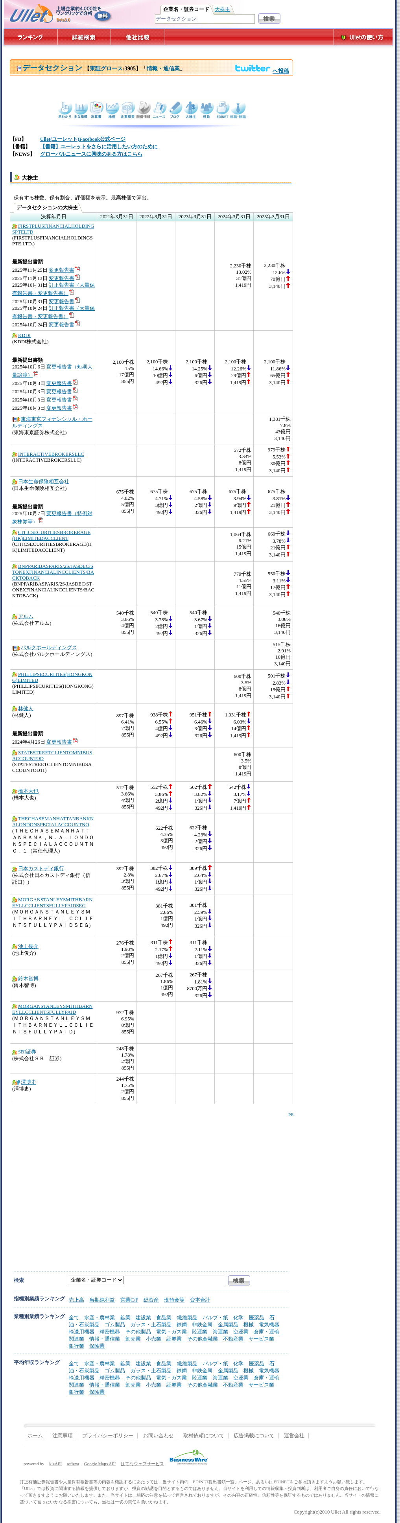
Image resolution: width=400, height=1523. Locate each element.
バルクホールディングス (44, 647)
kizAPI (55, 1463)
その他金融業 (202, 1339)
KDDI (21, 335)
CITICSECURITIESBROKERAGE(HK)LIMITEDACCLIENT (51, 535)
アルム (22, 616)
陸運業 (199, 1332)
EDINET (281, 1481)
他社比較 (138, 37)
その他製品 (138, 1332)
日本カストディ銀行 (38, 868)
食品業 (163, 1317)
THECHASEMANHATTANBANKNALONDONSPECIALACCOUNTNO (53, 821)
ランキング (30, 37)
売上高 (76, 1300)
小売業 (153, 1339)
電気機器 (269, 1325)
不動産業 (233, 1339)
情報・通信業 (163, 68)
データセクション (49, 68)
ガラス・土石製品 (151, 1325)
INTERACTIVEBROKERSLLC (48, 454)
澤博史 (24, 1082)
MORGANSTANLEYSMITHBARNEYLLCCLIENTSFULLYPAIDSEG (52, 902)
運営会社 (294, 1435)
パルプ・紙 (215, 1317)
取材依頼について (203, 1435)
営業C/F (129, 1300)
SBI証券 (24, 1052)
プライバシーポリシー (107, 1435)
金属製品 (228, 1325)
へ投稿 (261, 71)
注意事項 (62, 1435)
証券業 (174, 1339)
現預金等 (174, 1300)
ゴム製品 (115, 1325)
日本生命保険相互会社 (40, 481)
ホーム (35, 1435)
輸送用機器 (81, 1332)
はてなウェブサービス (142, 1463)
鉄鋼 (182, 1325)
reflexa (73, 1463)
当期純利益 (102, 1300)
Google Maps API (100, 1463)
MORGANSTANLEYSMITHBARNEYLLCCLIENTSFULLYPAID (52, 1009)
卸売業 (133, 1339)
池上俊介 (25, 946)
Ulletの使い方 (363, 37)
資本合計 (200, 1300)
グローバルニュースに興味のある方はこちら (91, 154)
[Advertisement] (73, 1186)
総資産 (151, 1300)
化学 (238, 1317)
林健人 (22, 708)
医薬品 (256, 1317)
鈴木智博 (25, 979)
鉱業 (125, 1317)
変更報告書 (65, 270)
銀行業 (76, 1346)
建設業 (143, 1317)
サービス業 (261, 1339)
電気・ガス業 (171, 1332)
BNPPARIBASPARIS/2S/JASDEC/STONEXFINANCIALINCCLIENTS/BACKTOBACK (53, 572)
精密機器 (110, 1332)
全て (74, 1317)
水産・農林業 (99, 1317)
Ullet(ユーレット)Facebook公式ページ (82, 139)
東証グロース (106, 68)
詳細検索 (84, 37)
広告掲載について (254, 1435)
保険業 (97, 1346)
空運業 (241, 1332)
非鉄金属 (202, 1325)
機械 (248, 1325)
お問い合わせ (158, 1435)
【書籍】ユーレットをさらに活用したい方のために (99, 146)
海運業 (220, 1332)
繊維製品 (187, 1317)
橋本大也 (25, 791)
